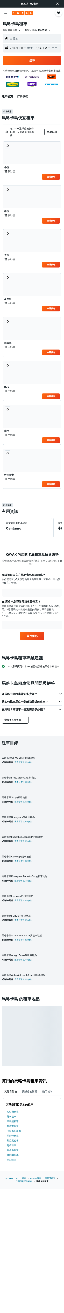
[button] (57, 3)
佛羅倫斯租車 (14, 1130)
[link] (32, 636)
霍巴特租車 (13, 1135)
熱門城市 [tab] (47, 1091)
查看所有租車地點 (23, 762)
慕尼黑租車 (13, 1140)
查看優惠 (51, 176)
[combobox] (12, 30)
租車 (24, 1178)
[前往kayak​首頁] (22, 13)
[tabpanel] (32, 1131)
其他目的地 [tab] (10, 1091)
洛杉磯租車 (13, 1111)
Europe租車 (35, 1178)
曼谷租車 (11, 1145)
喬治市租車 (13, 1126)
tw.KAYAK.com (11, 1178)
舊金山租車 (13, 1150)
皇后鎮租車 (13, 1121)
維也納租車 (13, 1155)
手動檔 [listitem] (9, 171)
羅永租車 (11, 1116)
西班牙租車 (50, 1178)
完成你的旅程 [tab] (29, 1091)
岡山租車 (11, 1159)
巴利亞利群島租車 (24, 1181)
